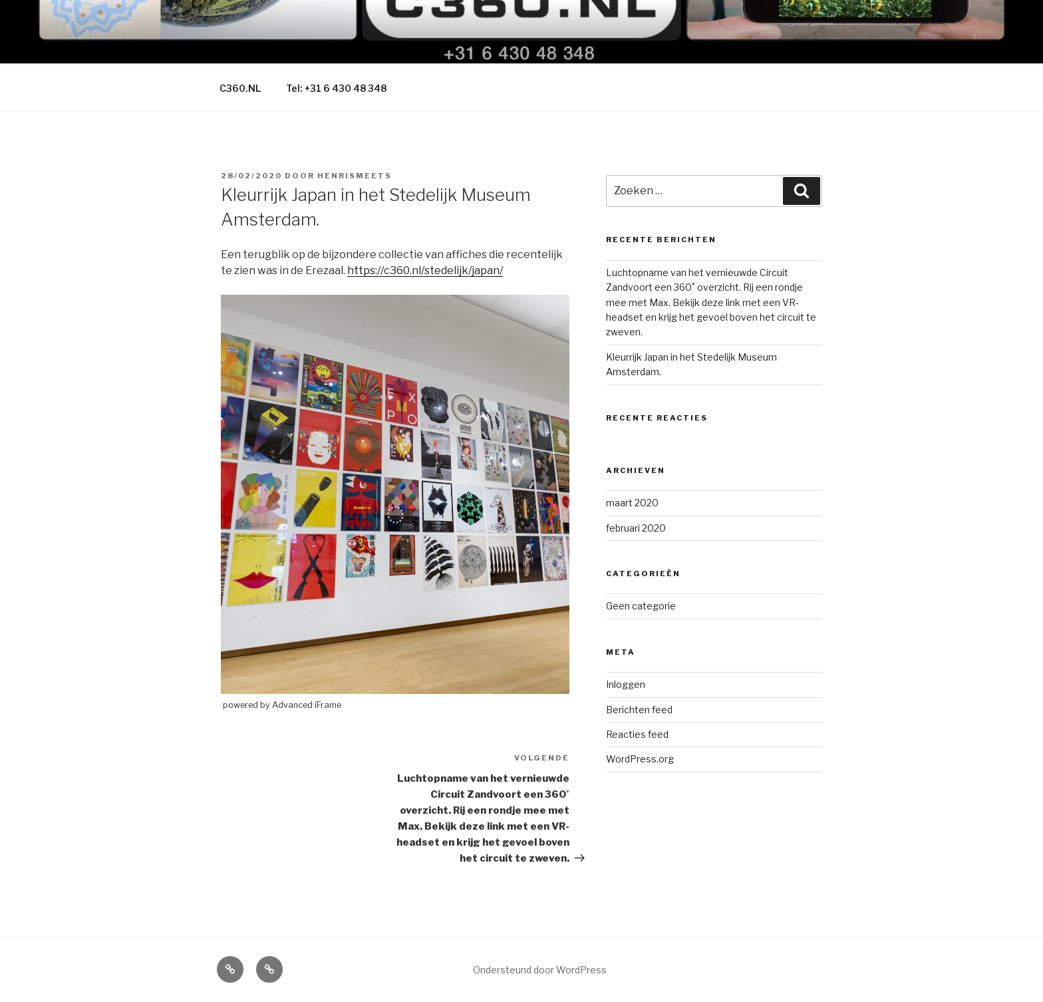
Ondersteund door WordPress (540, 969)
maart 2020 (632, 502)
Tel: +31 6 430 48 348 (336, 88)
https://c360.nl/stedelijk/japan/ (425, 270)
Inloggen (625, 684)
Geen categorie (641, 605)
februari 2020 (636, 528)
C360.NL (240, 88)
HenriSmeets (354, 175)
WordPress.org (640, 758)
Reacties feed (637, 734)
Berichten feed (639, 709)
